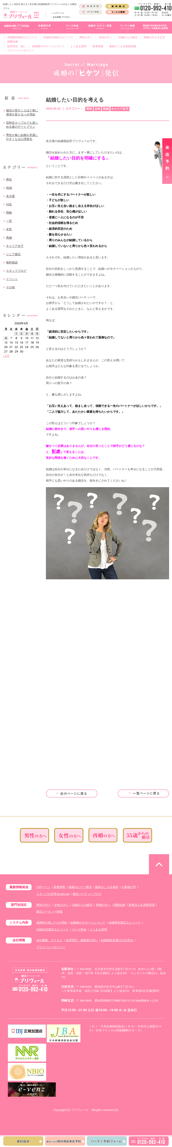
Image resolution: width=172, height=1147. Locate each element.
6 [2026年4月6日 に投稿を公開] (6, 338)
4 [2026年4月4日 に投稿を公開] (32, 333)
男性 (9, 179)
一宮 (9, 221)
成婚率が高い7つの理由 (51, 922)
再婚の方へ (103, 905)
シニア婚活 (13, 254)
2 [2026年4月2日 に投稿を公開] (21, 333)
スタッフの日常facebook (52, 894)
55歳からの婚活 (128, 37)
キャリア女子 (15, 246)
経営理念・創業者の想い (82, 940)
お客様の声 (128, 887)
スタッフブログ (16, 270)
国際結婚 (12, 41)
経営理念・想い (16, 46)
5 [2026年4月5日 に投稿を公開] (37, 333)
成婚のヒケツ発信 (80, 887)
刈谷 (9, 204)
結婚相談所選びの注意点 (117, 940)
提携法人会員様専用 (142, 905)
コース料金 (79, 929)
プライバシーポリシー (20, 50)
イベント (12, 279)
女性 (9, 229)
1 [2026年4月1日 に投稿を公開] (16, 333)
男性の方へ (86, 37)
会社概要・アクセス (49, 940)
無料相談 (12, 262)
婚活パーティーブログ (87, 894)
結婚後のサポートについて (48, 46)
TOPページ (43, 887)
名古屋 (10, 196)
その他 (10, 287)
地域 (9, 187)
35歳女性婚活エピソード (58, 37)
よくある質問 (78, 46)
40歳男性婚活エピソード (22, 37)
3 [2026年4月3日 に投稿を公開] (27, 333)
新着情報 (97, 46)
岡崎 (9, 212)
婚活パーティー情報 (49, 911)
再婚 (9, 237)
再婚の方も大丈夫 (154, 37)
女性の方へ (105, 37)
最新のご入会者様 (106, 887)
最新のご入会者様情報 (122, 46)
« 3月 (6, 356)
